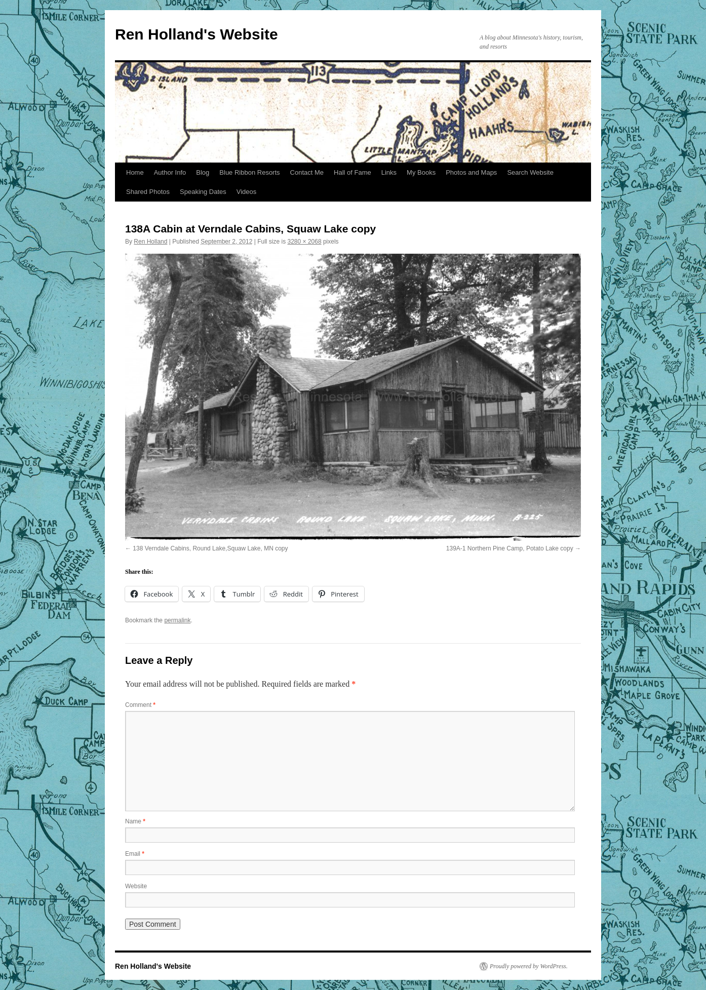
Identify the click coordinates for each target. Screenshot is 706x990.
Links (389, 172)
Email (134, 853)
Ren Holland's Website (196, 34)
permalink (177, 620)
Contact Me (307, 172)
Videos (247, 191)
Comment (140, 704)
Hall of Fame (352, 172)
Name (135, 821)
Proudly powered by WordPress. (529, 966)
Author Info (170, 172)
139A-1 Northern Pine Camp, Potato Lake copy (509, 548)
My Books (421, 172)
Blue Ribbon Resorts (249, 172)
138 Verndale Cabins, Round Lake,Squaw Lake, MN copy (210, 548)
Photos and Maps (471, 172)
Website (136, 886)
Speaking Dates (203, 191)
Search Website (530, 172)
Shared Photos (148, 191)
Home (135, 172)
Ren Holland (150, 241)
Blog (202, 172)
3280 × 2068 (305, 241)
